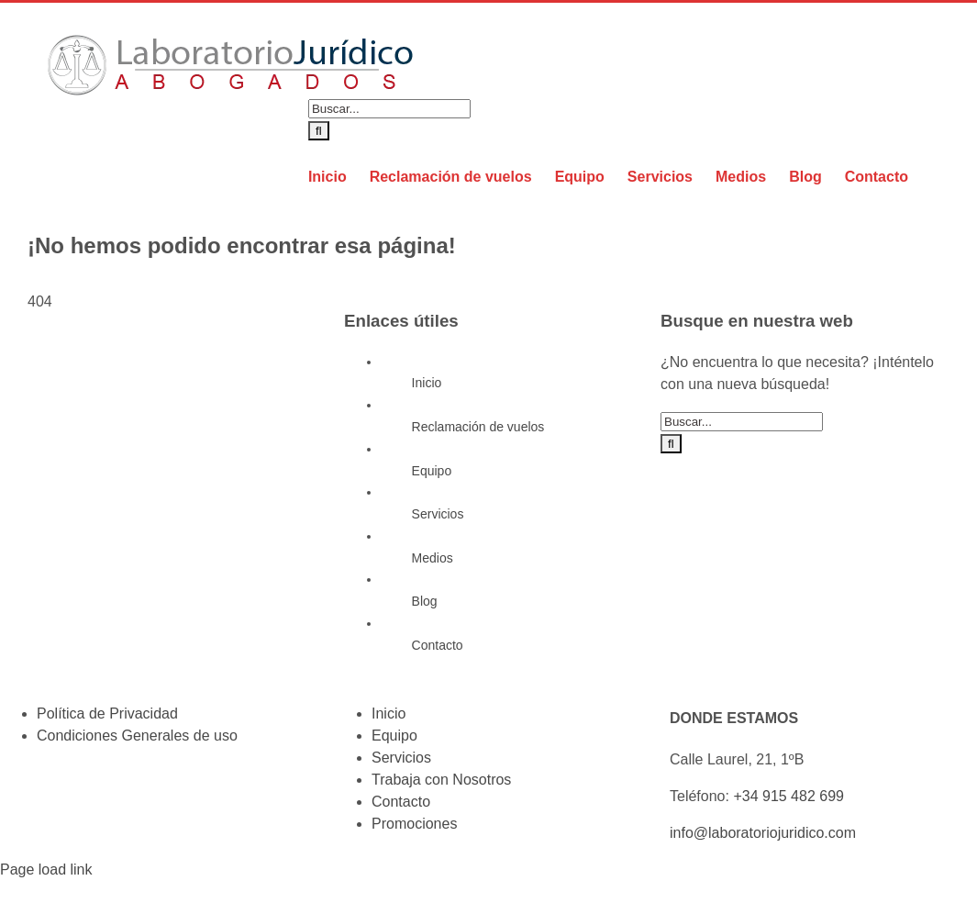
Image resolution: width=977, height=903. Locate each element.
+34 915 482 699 (788, 796)
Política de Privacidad (107, 713)
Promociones (414, 823)
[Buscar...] (389, 108)
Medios (432, 558)
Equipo (432, 470)
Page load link (46, 869)
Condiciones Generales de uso (137, 735)
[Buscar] (318, 130)
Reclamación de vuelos (478, 426)
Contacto (437, 645)
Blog (425, 601)
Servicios (438, 514)
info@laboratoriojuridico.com (763, 833)
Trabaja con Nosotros (441, 779)
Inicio (427, 382)
